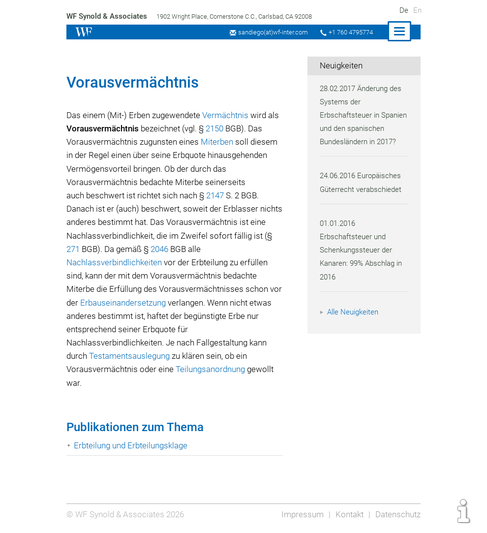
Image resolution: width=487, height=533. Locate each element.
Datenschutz (397, 514)
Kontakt (348, 514)
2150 (218, 128)
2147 (219, 195)
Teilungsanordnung (212, 369)
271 (95, 249)
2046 (184, 249)
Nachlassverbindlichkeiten (115, 262)
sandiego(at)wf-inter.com (269, 32)
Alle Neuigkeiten (354, 325)
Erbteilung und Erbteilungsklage (132, 445)
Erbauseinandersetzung (138, 303)
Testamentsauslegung (132, 356)
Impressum (300, 514)
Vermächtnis (228, 115)
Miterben (219, 142)
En (417, 10)
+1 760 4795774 (349, 32)
